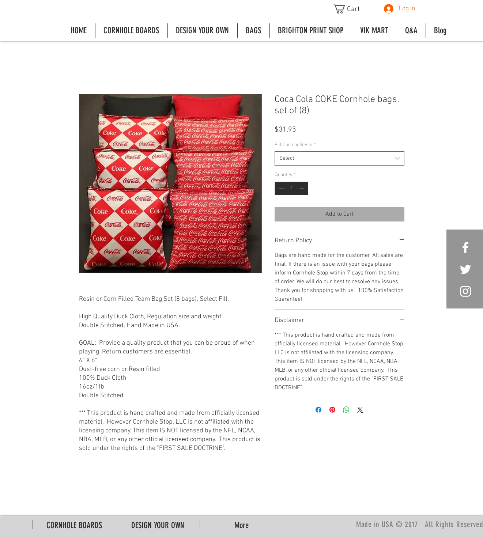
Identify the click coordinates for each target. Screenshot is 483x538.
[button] (351, 9)
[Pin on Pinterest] (332, 409)
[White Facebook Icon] (465, 247)
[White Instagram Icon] (465, 291)
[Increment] (302, 188)
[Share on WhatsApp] (346, 409)
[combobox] (339, 158)
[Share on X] (360, 409)
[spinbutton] (291, 188)
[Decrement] (280, 188)
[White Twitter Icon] (465, 269)
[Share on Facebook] (318, 409)
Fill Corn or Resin (295, 145)
